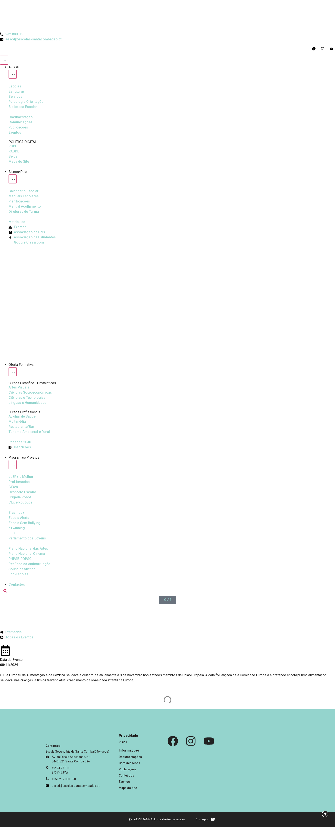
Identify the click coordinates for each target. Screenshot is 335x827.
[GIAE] (167, 600)
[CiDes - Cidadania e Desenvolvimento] (13, 487)
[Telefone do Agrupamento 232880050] (12, 34)
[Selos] (13, 156)
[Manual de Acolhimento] (25, 206)
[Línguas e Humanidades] (27, 402)
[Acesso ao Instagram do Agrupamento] (323, 48)
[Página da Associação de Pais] (27, 232)
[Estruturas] (17, 91)
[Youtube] (208, 741)
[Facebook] (173, 741)
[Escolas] (15, 86)
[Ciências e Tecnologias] (27, 397)
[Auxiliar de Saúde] (22, 416)
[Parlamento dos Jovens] (12, 533)
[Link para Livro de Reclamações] (234, 764)
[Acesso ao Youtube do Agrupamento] (332, 48)
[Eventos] (15, 132)
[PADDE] (14, 151)
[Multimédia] (17, 421)
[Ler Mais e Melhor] (21, 476)
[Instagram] (190, 741)
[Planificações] (19, 201)
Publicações (127, 769)
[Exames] (17, 227)
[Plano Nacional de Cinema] (28, 548)
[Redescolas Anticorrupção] (29, 564)
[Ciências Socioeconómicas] (30, 392)
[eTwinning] (17, 528)
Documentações (130, 757)
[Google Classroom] (26, 242)
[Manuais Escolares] (24, 196)
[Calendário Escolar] (23, 191)
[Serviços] (15, 96)
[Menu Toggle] (4, 60)
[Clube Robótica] (22, 492)
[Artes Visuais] (19, 387)
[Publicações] (18, 127)
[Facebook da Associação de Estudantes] (32, 237)
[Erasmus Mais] (17, 512)
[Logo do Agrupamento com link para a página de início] (167, 16)
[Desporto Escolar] (19, 481)
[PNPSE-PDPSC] (20, 558)
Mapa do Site (128, 788)
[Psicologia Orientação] (26, 101)
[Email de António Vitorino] (213, 819)
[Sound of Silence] (22, 569)
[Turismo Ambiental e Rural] (21, 426)
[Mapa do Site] (19, 161)
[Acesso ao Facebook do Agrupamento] (314, 48)
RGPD (123, 742)
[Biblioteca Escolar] (23, 106)
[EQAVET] (20, 442)
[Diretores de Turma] (24, 211)
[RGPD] (13, 146)
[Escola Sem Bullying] (19, 517)
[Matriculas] (17, 221)
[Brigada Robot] (20, 497)
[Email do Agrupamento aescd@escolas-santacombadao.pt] (31, 39)
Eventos (124, 781)
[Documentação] (21, 117)
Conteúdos (126, 775)
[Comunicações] (20, 122)
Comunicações (129, 763)
